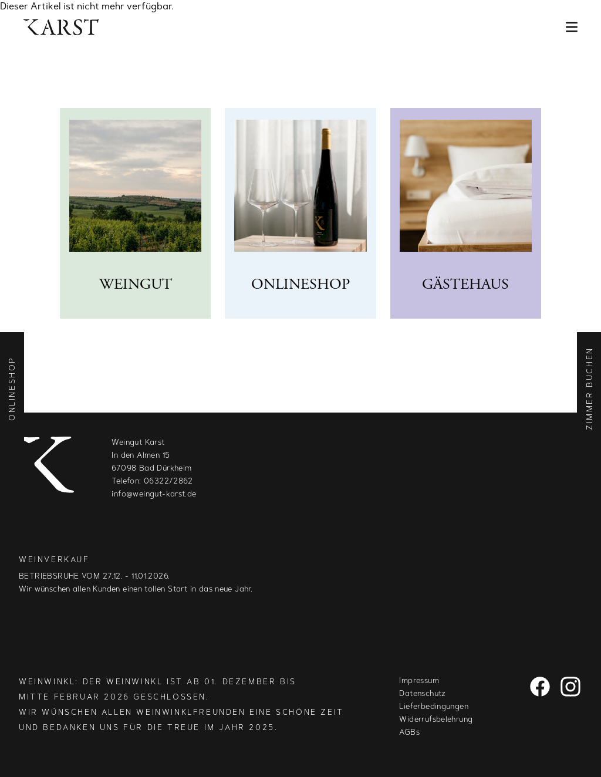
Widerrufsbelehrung (435, 720)
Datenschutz (422, 694)
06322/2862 (168, 481)
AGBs (409, 733)
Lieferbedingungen (433, 707)
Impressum (419, 681)
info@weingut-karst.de (154, 494)
